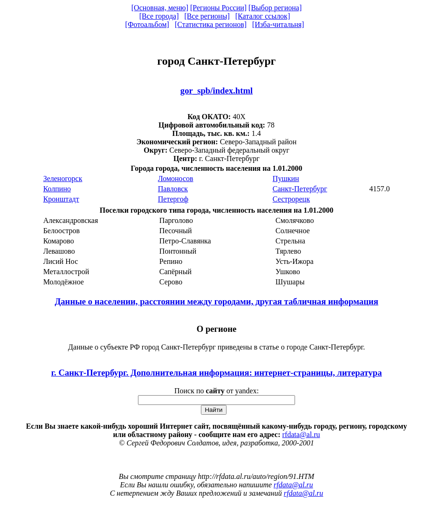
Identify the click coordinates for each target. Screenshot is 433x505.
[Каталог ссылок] (262, 16)
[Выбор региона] (275, 8)
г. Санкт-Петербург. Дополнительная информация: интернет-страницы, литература (216, 372)
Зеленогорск (62, 178)
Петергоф (173, 199)
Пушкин (286, 178)
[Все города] (159, 16)
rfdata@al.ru (301, 434)
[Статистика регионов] (211, 24)
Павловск (173, 189)
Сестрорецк (291, 199)
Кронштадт (61, 199)
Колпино (57, 189)
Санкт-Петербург (300, 189)
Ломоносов (175, 178)
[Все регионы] (206, 16)
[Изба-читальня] (278, 24)
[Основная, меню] (159, 8)
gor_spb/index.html (216, 90)
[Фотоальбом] (147, 24)
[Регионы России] (218, 8)
